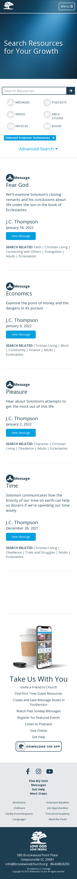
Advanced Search (38, 149)
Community (17, 350)
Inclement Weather (57, 802)
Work (65, 345)
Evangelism (53, 251)
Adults (10, 256)
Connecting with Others (23, 251)
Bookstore (19, 802)
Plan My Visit (38, 781)
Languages (19, 819)
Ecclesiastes (27, 256)
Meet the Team (58, 819)
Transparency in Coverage (38, 868)
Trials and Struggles (40, 552)
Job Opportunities (57, 808)
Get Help (38, 789)
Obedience (26, 448)
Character (41, 444)
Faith (37, 247)
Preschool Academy (58, 813)
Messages (38, 785)
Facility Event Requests (19, 813)
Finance (34, 350)
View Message (21, 236)
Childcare (19, 808)
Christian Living (56, 247)
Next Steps (38, 793)
